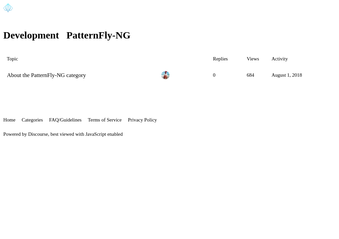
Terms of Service (104, 119)
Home (9, 119)
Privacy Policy (142, 119)
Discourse (38, 134)
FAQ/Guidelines (65, 119)
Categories (32, 119)
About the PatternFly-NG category (46, 75)
